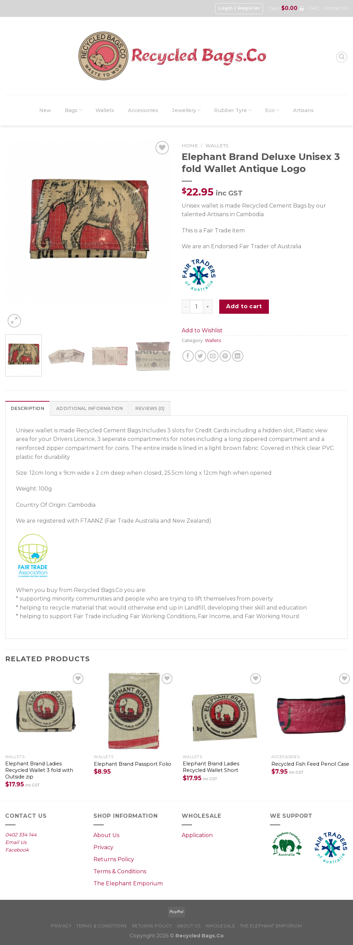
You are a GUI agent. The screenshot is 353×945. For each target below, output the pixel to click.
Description (27, 408)
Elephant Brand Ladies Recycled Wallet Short (211, 767)
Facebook (17, 850)
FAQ (314, 8)
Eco (272, 110)
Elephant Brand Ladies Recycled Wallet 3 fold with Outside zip (39, 770)
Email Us (16, 842)
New (45, 110)
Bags (73, 110)
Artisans (303, 110)
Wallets (104, 110)
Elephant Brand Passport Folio (132, 764)
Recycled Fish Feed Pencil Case (310, 764)
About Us (106, 835)
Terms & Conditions (119, 871)
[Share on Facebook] (188, 356)
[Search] (341, 57)
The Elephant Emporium (128, 883)
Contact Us (336, 8)
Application (197, 835)
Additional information (89, 408)
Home (190, 145)
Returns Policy (113, 859)
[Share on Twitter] (200, 356)
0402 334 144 (21, 835)
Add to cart (244, 306)
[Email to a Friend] (213, 356)
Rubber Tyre (232, 110)
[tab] (27, 408)
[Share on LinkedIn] (237, 356)
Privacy (103, 847)
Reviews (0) (150, 408)
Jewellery (186, 110)
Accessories (143, 110)
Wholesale (220, 925)
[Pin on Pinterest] (225, 356)
